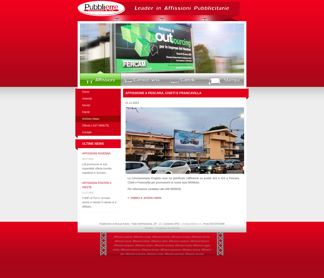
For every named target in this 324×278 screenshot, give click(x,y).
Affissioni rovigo (142, 236)
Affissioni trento (123, 241)
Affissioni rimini (155, 254)
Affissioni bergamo (124, 245)
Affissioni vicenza (180, 236)
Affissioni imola (183, 245)
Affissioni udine (159, 241)
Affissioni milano (144, 245)
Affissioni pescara (174, 254)
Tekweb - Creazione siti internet (162, 228)
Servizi (86, 105)
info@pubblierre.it (191, 223)
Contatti (86, 132)
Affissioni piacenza (170, 249)
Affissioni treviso (161, 236)
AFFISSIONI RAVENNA (96, 153)
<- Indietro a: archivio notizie (144, 197)
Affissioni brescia (199, 241)
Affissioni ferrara (150, 249)
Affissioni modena (164, 245)
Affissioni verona (200, 236)
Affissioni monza (191, 249)
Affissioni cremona (135, 254)
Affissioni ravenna (130, 249)
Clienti (86, 112)
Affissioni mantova (179, 241)
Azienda (87, 98)
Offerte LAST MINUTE (95, 125)
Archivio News (90, 118)
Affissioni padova (123, 236)
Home (85, 91)
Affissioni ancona (194, 254)
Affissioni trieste (141, 241)
